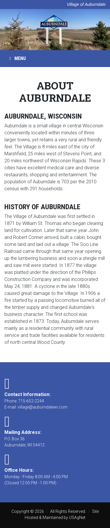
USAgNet (77, 517)
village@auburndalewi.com (42, 407)
